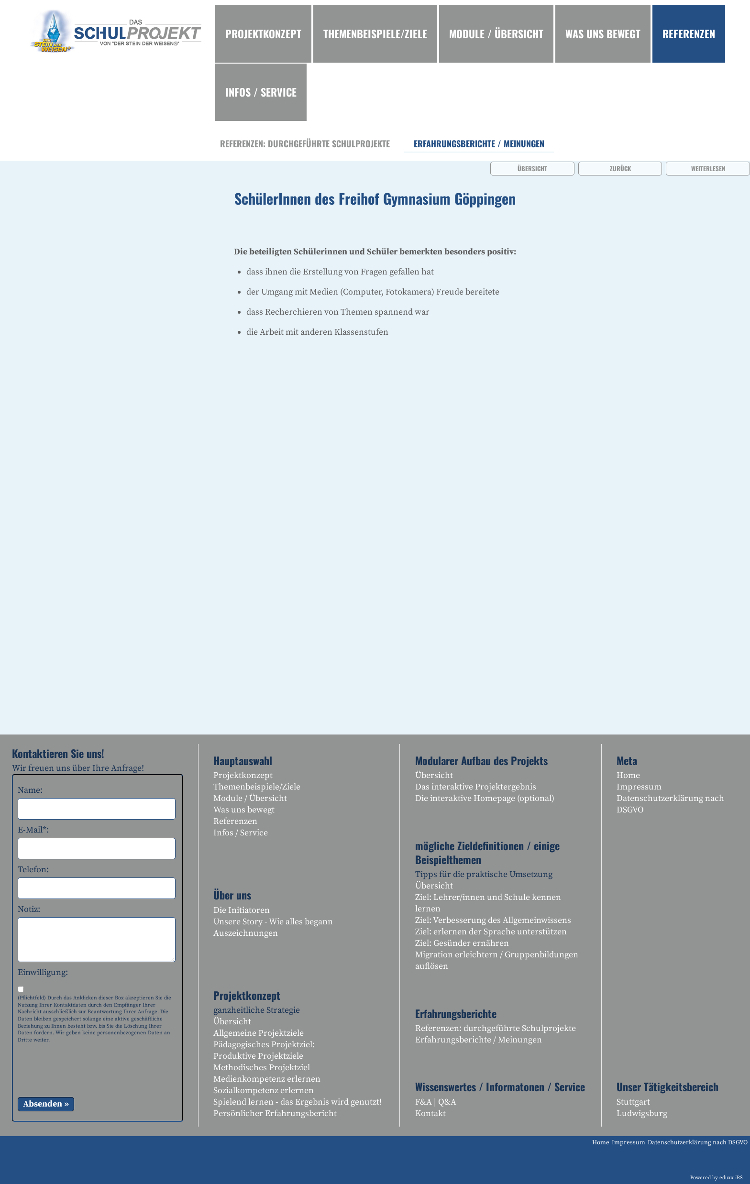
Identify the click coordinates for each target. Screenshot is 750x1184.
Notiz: (29, 909)
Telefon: (33, 869)
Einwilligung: (43, 972)
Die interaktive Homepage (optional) (484, 798)
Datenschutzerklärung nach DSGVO (670, 804)
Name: (30, 790)
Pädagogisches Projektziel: (264, 1044)
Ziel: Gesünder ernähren (462, 943)
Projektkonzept (243, 775)
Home (628, 775)
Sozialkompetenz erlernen (263, 1090)
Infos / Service (240, 832)
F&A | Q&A (435, 1101)
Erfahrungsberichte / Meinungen (478, 1039)
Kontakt (430, 1113)
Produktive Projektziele (258, 1056)
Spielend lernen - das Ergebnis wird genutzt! (297, 1101)
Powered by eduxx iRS (716, 1177)
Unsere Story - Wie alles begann (273, 921)
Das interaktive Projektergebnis (475, 786)
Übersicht (532, 168)
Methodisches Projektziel (261, 1067)
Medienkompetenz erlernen (266, 1079)
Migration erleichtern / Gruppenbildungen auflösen (496, 960)
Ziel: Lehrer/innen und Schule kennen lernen (488, 903)
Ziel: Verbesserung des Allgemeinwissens (493, 920)
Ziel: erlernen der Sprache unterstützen (491, 931)
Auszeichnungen (245, 933)
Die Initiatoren (241, 910)
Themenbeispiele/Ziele (256, 786)
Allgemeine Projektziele (258, 1033)
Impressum (639, 786)
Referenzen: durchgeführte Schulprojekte (495, 1028)
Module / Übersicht (250, 798)
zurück (620, 168)
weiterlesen (708, 168)
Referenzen (235, 821)
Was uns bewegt (244, 809)
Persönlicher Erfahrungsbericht (275, 1113)
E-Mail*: (33, 829)
